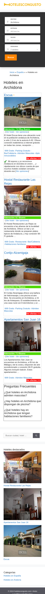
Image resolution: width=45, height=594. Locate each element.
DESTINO (13, 19)
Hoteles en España (12, 576)
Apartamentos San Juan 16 (22, 319)
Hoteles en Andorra (12, 580)
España (20, 72)
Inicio (12, 72)
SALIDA (13, 37)
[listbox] (24, 49)
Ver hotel (10, 132)
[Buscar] (36, 435)
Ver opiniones (22, 132)
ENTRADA (14, 28)
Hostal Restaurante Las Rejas (17, 485)
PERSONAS (14, 46)
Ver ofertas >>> (33, 158)
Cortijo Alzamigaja (16, 252)
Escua (8, 95)
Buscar (11, 57)
